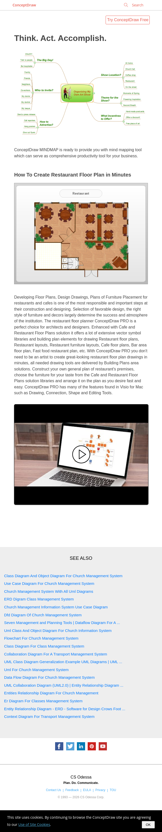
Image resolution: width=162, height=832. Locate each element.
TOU (113, 790)
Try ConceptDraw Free (127, 20)
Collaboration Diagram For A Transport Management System (55, 654)
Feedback (72, 790)
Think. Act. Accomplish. (60, 38)
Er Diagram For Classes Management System (43, 701)
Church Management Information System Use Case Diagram (56, 607)
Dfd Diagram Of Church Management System (43, 615)
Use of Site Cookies (34, 824)
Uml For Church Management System (36, 669)
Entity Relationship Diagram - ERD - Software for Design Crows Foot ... (64, 709)
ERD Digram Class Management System (39, 599)
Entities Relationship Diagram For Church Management (51, 693)
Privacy (100, 790)
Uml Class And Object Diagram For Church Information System (58, 630)
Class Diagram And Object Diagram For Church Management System (63, 576)
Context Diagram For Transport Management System (49, 716)
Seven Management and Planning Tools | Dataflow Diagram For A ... (62, 622)
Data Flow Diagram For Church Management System (49, 677)
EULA (87, 790)
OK (148, 825)
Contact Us (53, 790)
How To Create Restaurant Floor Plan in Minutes (72, 175)
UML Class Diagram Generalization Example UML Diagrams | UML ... (63, 662)
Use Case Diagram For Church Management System (49, 583)
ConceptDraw (24, 5)
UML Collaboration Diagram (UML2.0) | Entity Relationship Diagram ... (63, 685)
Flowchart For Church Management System (41, 638)
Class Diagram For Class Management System (44, 646)
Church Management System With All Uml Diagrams (48, 591)
